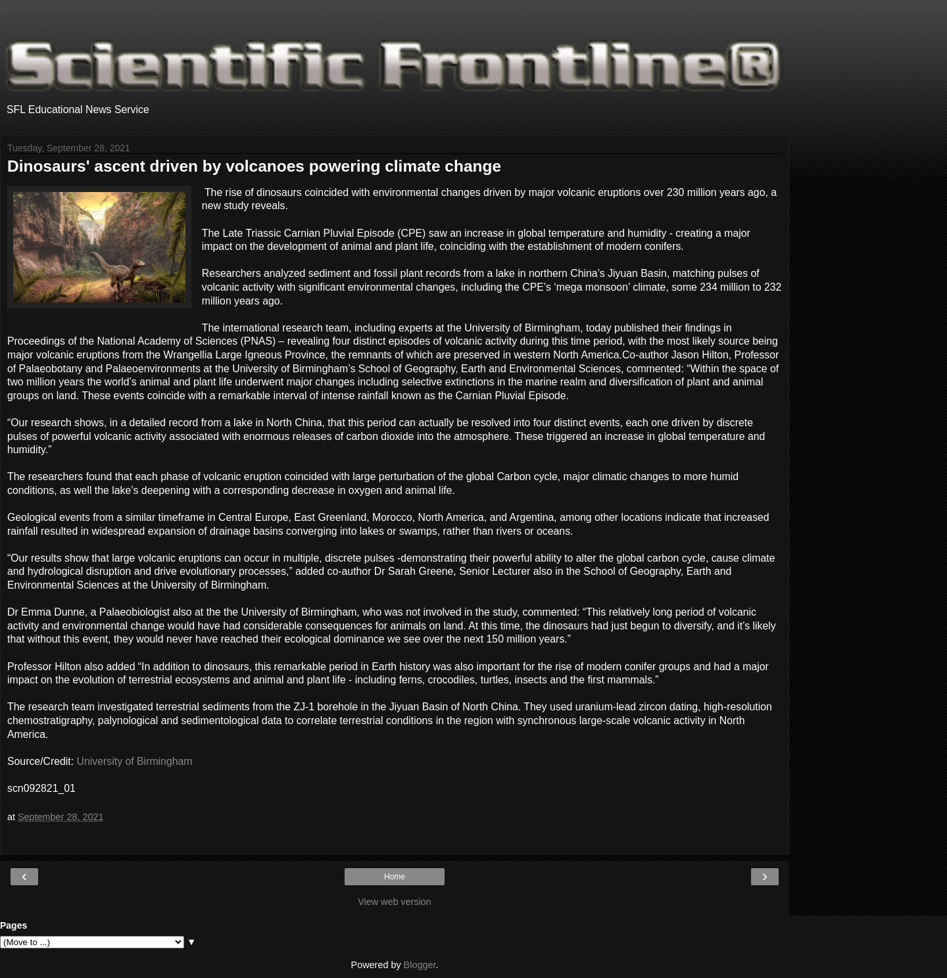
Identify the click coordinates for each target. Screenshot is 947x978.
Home (394, 876)
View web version (394, 901)
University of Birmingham (135, 761)
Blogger (420, 965)
